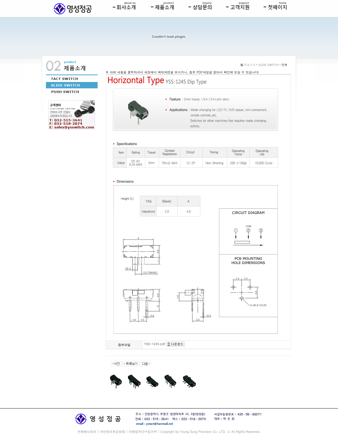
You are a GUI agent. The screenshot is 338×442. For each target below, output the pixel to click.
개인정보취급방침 (112, 431)
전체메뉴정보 (87, 431)
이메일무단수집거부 (143, 431)
